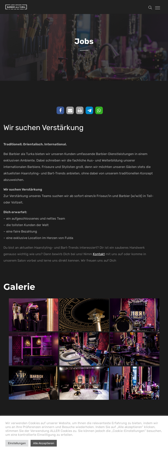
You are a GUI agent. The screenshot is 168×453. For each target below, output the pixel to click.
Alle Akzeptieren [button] (43, 443)
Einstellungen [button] (17, 443)
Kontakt (99, 254)
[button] (60, 110)
